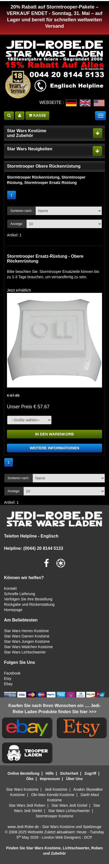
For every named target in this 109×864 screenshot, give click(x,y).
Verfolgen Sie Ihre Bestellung (28, 599)
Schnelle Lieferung (19, 594)
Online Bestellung (23, 773)
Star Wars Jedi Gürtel (69, 805)
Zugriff (90, 773)
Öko (29, 779)
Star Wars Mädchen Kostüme (28, 647)
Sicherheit (69, 773)
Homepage (13, 610)
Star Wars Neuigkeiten (29, 149)
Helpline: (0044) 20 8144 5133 (33, 548)
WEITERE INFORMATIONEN (54, 448)
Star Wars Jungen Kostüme (27, 641)
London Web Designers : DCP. (67, 837)
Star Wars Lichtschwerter (25, 652)
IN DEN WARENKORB (54, 434)
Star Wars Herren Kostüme (26, 631)
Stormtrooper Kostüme (54, 816)
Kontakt (10, 588)
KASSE (37, 115)
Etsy (7, 678)
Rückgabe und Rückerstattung (29, 604)
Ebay (8, 684)
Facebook (12, 673)
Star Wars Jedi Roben (27, 805)
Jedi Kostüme (56, 789)
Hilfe (50, 773)
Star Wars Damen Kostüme (27, 636)
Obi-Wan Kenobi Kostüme (52, 795)
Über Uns (74, 779)
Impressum (50, 779)
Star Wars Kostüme (22, 789)
